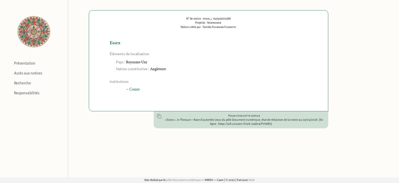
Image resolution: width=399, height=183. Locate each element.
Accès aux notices (28, 73)
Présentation (24, 63)
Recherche (22, 83)
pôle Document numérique (183, 180)
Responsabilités (26, 93)
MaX (252, 180)
